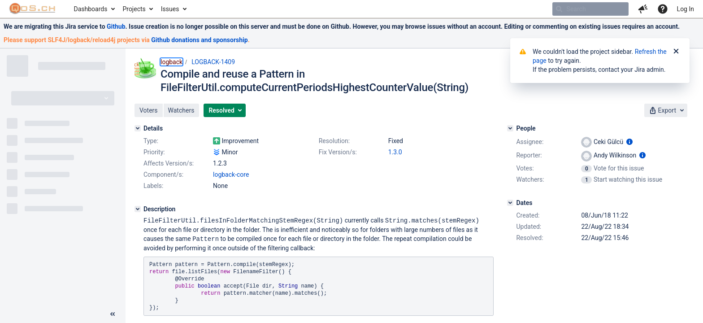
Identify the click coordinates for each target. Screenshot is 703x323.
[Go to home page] (32, 9)
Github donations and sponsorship (199, 40)
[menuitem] (93, 9)
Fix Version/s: (338, 152)
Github (116, 26)
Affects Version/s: (168, 163)
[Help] (663, 9)
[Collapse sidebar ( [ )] (112, 314)
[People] (510, 128)
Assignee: (529, 141)
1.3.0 (395, 152)
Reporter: (529, 155)
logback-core (231, 174)
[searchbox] (590, 9)
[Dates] (510, 203)
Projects (133, 9)
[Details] (138, 128)
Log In (685, 9)
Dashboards (91, 9)
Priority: (154, 152)
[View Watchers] (587, 179)
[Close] (676, 51)
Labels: (153, 185)
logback (171, 61)
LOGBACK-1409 (213, 61)
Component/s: (163, 174)
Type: (150, 140)
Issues (170, 9)
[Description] (138, 209)
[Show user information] (629, 141)
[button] (643, 9)
